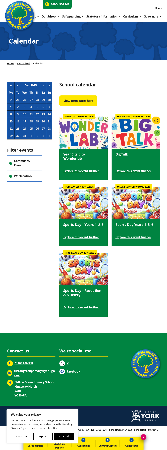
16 (17, 121)
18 (31, 121)
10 (24, 114)
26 (24, 100)
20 (43, 121)
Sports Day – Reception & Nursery (82, 292)
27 (31, 100)
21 (49, 121)
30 (49, 100)
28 (37, 100)
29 (43, 100)
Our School (49, 16)
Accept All (64, 436)
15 (11, 121)
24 (11, 100)
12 (37, 114)
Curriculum (130, 16)
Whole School (20, 176)
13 (43, 114)
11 (31, 114)
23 (17, 128)
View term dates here (78, 101)
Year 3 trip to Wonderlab (74, 156)
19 (37, 121)
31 (24, 136)
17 (24, 121)
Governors (151, 16)
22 (11, 128)
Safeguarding (71, 16)
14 (49, 114)
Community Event (19, 163)
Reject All (42, 436)
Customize (21, 436)
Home (158, 8)
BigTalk (121, 154)
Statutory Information (101, 16)
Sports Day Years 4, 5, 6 (134, 224)
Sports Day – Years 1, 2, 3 (83, 224)
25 (17, 100)
